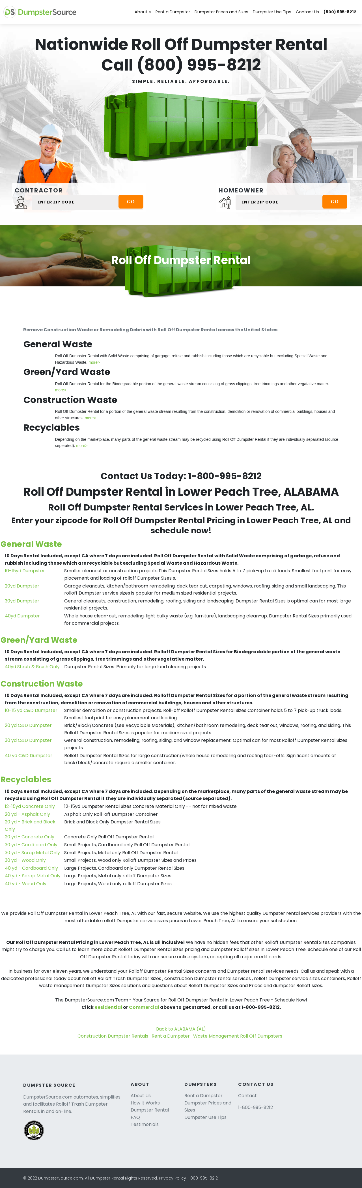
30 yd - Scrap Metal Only (32, 852)
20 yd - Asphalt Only (27, 814)
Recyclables (26, 779)
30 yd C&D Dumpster (28, 740)
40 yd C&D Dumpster (28, 755)
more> (94, 362)
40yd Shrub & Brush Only (32, 666)
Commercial (144, 1007)
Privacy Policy (172, 1178)
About (141, 12)
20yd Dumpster (22, 586)
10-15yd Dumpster (25, 570)
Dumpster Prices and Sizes (221, 12)
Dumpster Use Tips (272, 12)
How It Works (145, 1103)
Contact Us (307, 12)
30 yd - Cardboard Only (31, 844)
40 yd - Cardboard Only (31, 868)
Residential (108, 1007)
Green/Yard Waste (39, 640)
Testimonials (145, 1124)
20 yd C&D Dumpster (28, 725)
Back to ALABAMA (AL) (181, 1029)
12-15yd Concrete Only (30, 806)
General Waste (31, 544)
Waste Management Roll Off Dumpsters (237, 1036)
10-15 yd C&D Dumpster (31, 710)
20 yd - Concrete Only (29, 837)
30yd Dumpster (22, 601)
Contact (247, 1095)
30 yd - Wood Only (25, 860)
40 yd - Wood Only (25, 883)
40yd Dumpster (22, 616)
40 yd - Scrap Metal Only (33, 876)
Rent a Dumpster (173, 12)
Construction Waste (42, 683)
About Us (141, 1095)
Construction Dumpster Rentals (112, 1036)
